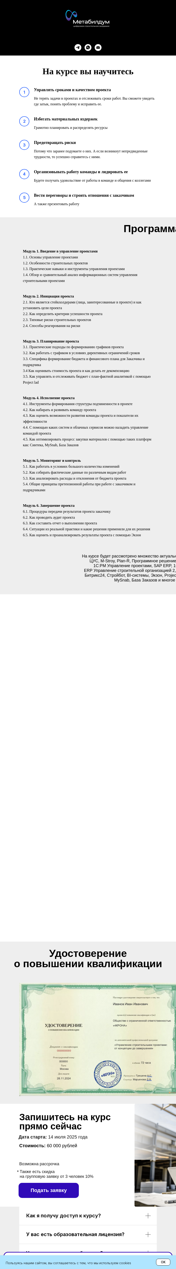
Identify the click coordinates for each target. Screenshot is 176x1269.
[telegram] (77, 47)
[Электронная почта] (98, 47)
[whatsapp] (88, 47)
